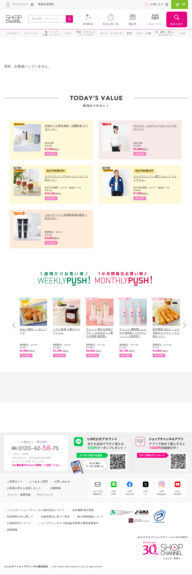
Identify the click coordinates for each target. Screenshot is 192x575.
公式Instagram (161, 492)
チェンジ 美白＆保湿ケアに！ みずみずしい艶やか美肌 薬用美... (99, 333)
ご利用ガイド (15, 481)
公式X (145, 492)
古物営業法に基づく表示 (55, 516)
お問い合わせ (62, 481)
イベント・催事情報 (19, 494)
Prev (15, 325)
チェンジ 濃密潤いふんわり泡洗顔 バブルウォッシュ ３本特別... (132, 333)
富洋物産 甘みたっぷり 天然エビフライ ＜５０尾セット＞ (166, 333)
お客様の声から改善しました (24, 488)
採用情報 (12, 529)
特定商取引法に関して (20, 516)
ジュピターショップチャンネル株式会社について (36, 510)
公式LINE (113, 492)
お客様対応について (19, 523)
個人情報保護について (90, 516)
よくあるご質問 (38, 481)
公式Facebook (129, 492)
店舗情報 (55, 488)
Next (183, 325)
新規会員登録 (46, 4)
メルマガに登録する (97, 492)
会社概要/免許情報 (83, 510)
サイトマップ (45, 494)
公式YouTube (177, 492)
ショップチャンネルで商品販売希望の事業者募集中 (68, 523)
